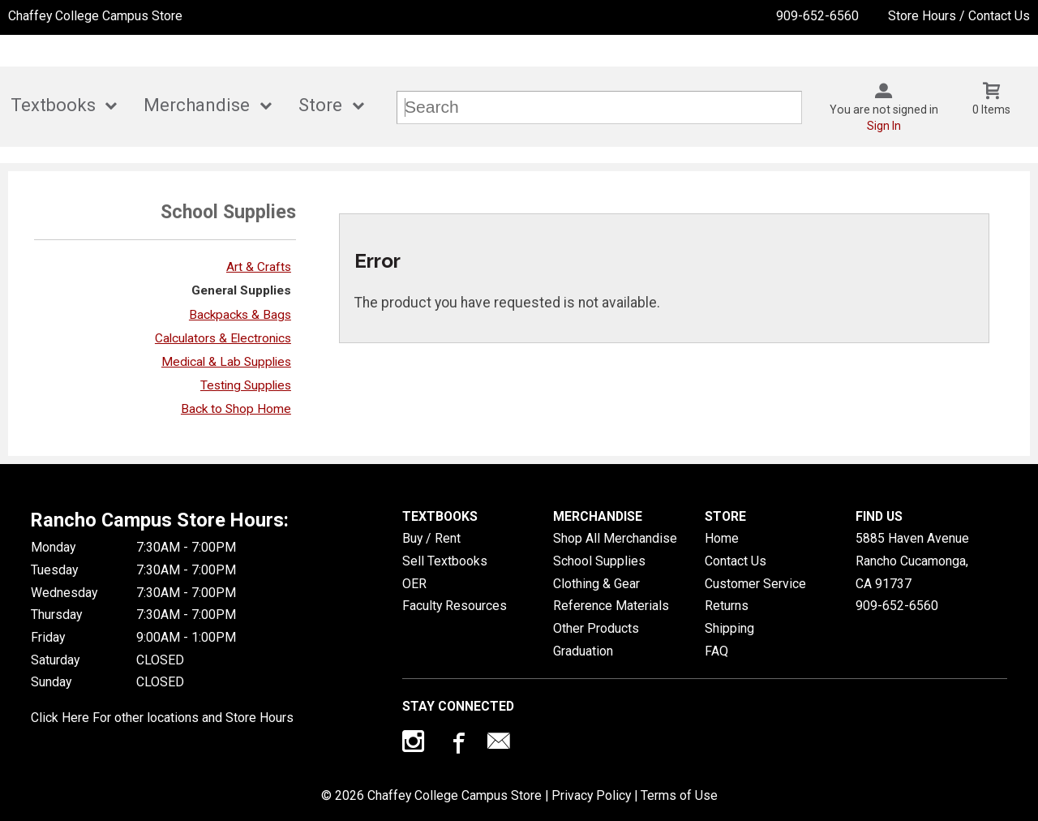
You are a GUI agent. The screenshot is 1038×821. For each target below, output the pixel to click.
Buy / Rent (431, 538)
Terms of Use (679, 795)
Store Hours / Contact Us (959, 16)
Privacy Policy (591, 795)
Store (320, 105)
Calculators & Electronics (223, 338)
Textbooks (53, 105)
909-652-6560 (817, 16)
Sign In (884, 125)
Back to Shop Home (236, 409)
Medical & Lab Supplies (226, 362)
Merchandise (197, 105)
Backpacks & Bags (240, 314)
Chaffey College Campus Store (95, 16)
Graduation (583, 651)
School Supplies (599, 561)
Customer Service (755, 583)
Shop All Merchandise (615, 538)
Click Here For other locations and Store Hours (162, 717)
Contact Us (735, 561)
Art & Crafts (258, 267)
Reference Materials (611, 605)
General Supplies (241, 290)
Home (722, 538)
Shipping (729, 628)
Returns (726, 605)
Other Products (596, 628)
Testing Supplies (245, 385)
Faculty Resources (454, 605)
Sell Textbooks (444, 561)
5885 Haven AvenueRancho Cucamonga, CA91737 (912, 561)
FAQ (716, 651)
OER (414, 583)
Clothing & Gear (596, 583)
